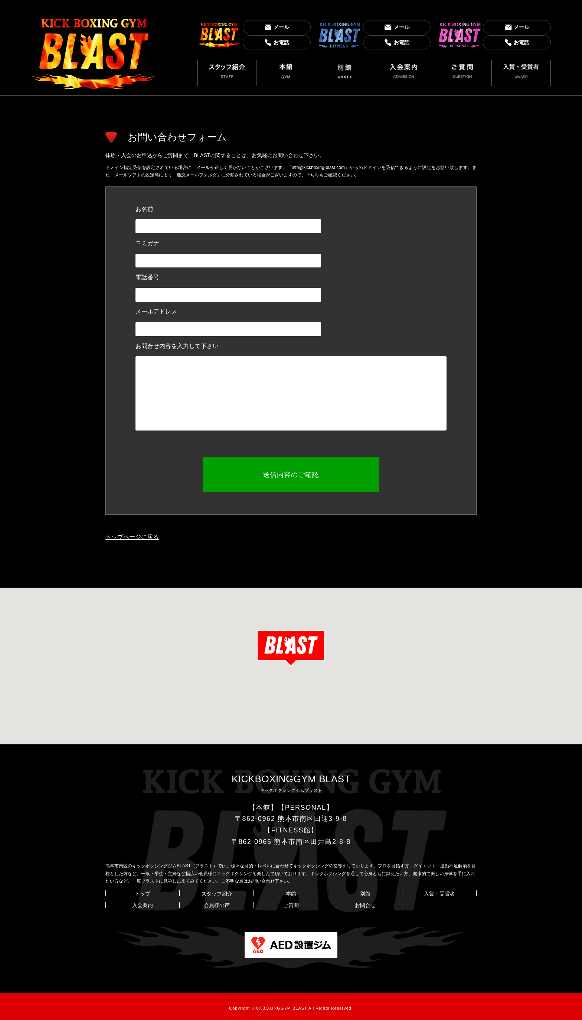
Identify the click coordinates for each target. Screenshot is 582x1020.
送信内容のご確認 (291, 473)
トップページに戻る (132, 533)
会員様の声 (217, 902)
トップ (142, 890)
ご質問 (291, 902)
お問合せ (365, 902)
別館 (365, 890)
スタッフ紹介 (216, 890)
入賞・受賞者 (439, 890)
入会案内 (142, 902)
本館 (291, 890)
